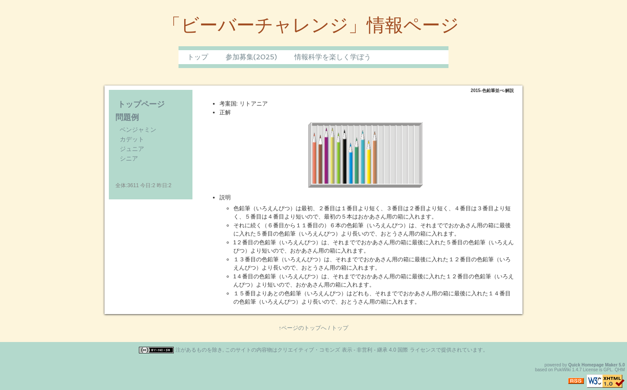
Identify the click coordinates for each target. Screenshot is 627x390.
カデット (132, 139)
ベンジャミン (138, 129)
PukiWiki (562, 369)
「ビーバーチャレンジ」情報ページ (310, 25)
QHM (620, 369)
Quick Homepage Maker (592, 365)
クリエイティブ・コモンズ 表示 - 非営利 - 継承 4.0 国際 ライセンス (356, 350)
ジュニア (132, 148)
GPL (607, 369)
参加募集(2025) (251, 57)
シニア (129, 158)
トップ (197, 57)
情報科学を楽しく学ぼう (332, 57)
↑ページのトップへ (303, 328)
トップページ (141, 104)
